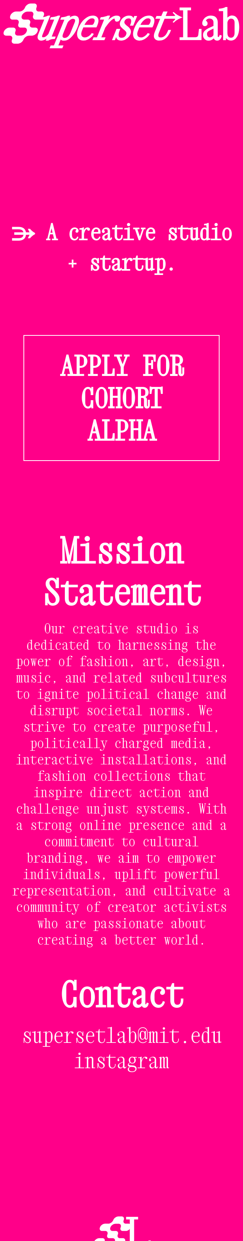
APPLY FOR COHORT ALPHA (121, 398)
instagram (121, 1060)
